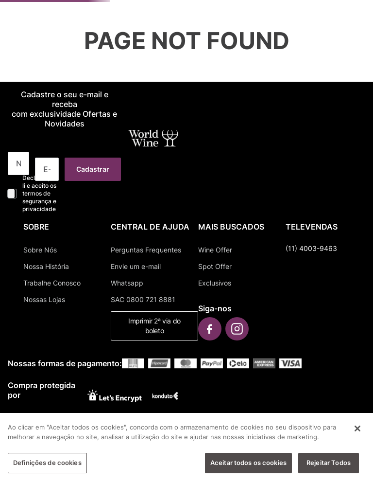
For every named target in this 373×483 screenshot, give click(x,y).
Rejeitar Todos (328, 462)
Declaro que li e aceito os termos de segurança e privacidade (39, 193)
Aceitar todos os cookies (248, 462)
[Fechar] (357, 428)
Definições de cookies (47, 462)
